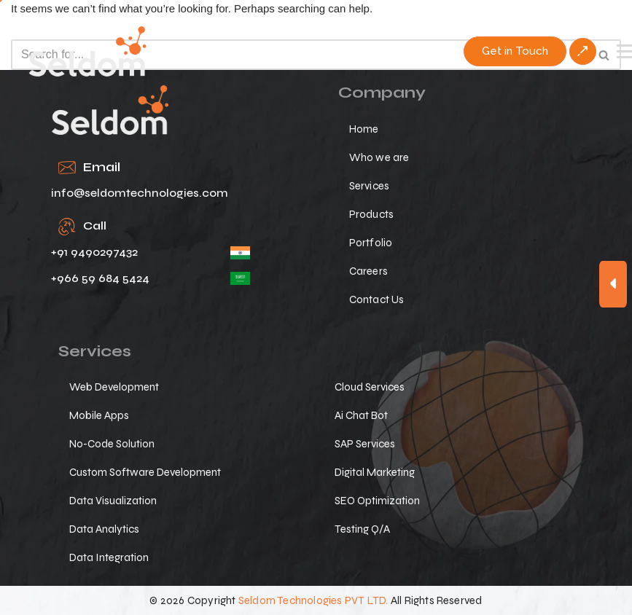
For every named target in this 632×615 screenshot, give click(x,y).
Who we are (379, 157)
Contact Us (377, 299)
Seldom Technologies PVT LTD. (313, 600)
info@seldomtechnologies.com (139, 193)
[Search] (299, 54)
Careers (368, 271)
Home (364, 129)
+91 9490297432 (94, 252)
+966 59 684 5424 (100, 278)
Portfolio (371, 242)
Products (371, 214)
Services (369, 185)
